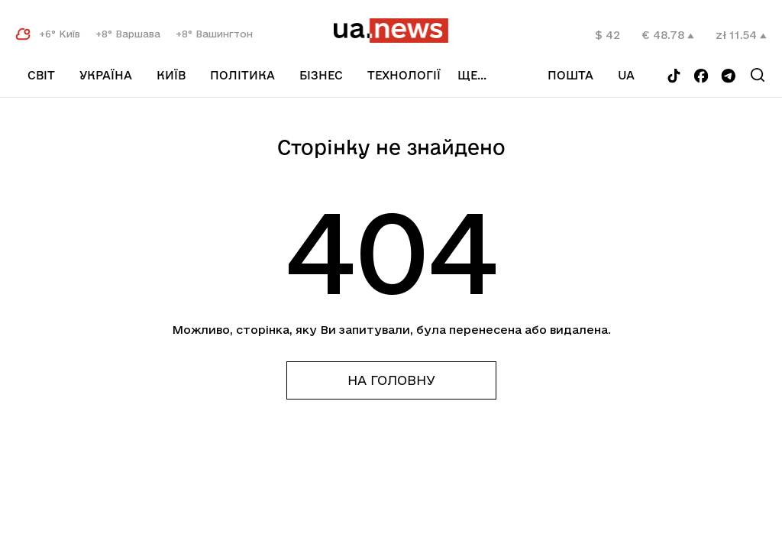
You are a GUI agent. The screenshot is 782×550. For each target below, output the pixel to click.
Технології (404, 75)
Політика (242, 75)
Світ (41, 75)
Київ (171, 75)
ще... (489, 75)
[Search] (759, 75)
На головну (391, 380)
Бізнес (321, 75)
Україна (105, 75)
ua (639, 75)
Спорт (388, 94)
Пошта (583, 75)
